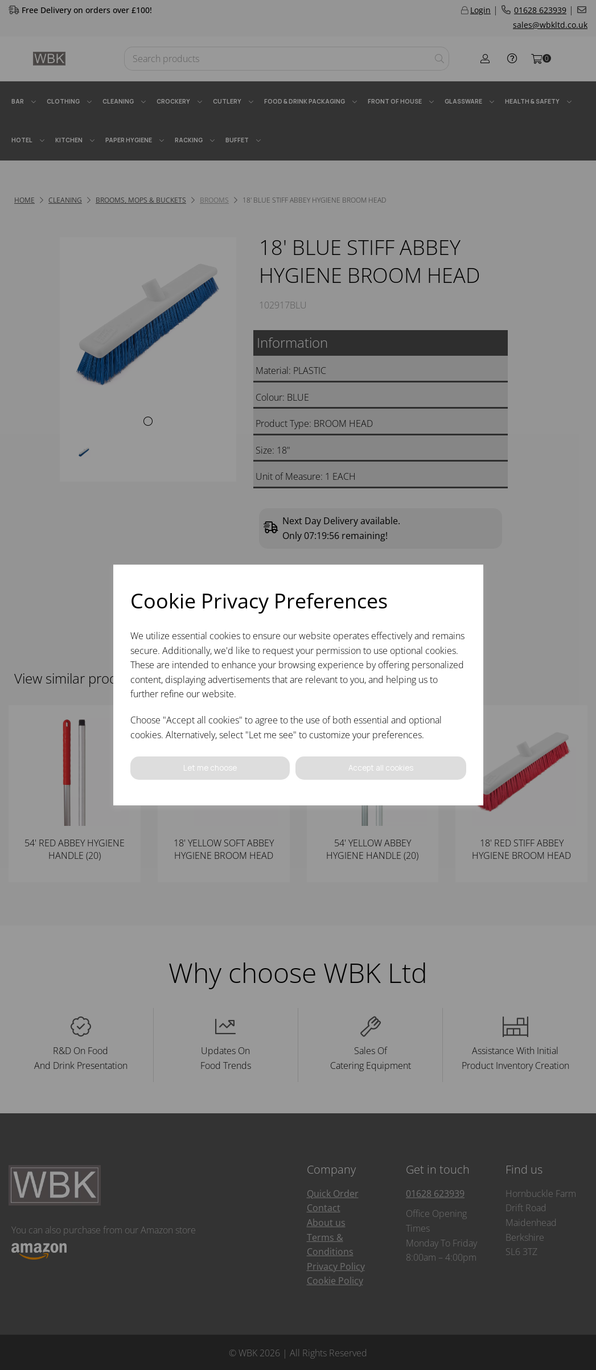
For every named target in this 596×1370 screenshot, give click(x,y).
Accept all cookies (380, 768)
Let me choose (209, 768)
